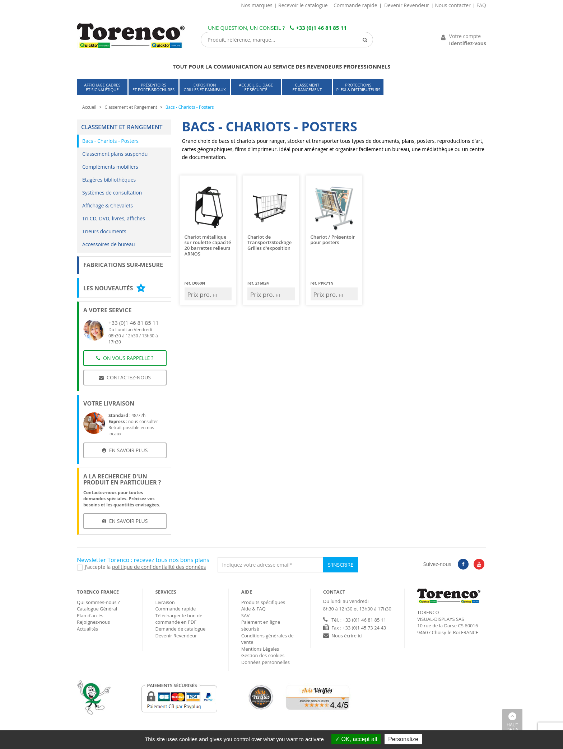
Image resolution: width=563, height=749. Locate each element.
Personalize (403, 739)
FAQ (481, 5)
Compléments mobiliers (110, 166)
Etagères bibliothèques (109, 179)
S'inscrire (340, 564)
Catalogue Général (97, 608)
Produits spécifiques (263, 602)
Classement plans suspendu (115, 153)
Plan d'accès (90, 615)
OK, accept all (356, 739)
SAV (245, 615)
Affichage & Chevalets (107, 205)
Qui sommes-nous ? (98, 602)
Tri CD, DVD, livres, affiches (113, 218)
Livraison (165, 602)
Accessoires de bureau (108, 244)
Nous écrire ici (346, 635)
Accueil (89, 107)
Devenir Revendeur (406, 5)
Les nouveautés (114, 288)
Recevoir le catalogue (303, 5)
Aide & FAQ (253, 608)
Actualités (87, 629)
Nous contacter (453, 5)
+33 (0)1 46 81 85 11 (318, 27)
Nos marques (256, 5)
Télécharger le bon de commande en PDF (178, 619)
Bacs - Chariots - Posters (110, 140)
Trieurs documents (104, 231)
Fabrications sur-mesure (123, 265)
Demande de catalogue (180, 629)
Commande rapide (355, 5)
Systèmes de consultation (112, 192)
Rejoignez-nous (93, 622)
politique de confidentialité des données (159, 566)
